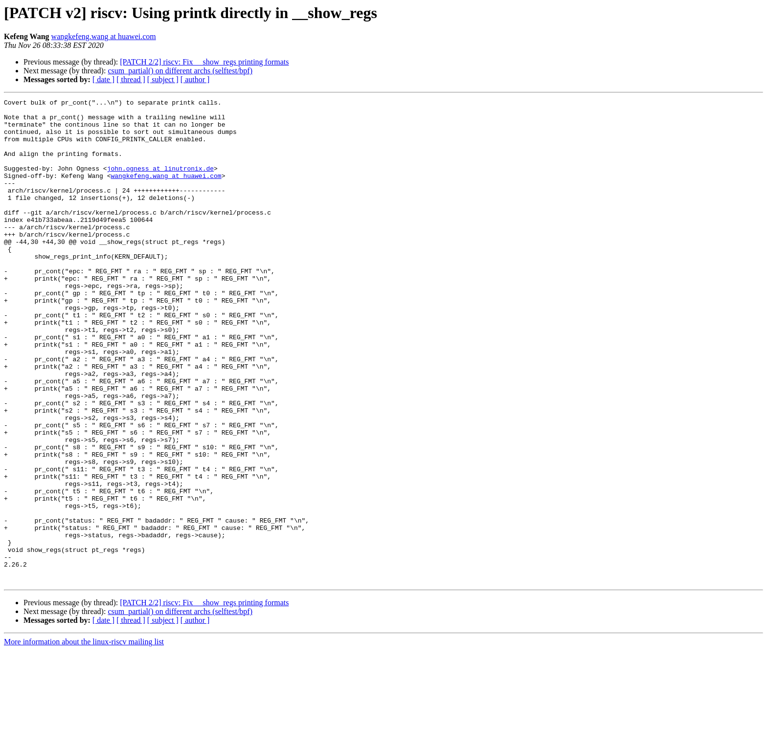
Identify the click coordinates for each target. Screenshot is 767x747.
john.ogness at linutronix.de (160, 182)
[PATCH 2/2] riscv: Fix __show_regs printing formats (204, 62)
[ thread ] (130, 79)
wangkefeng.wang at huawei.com (103, 36)
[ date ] (103, 79)
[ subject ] (163, 79)
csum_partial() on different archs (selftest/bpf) (180, 70)
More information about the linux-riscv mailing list (84, 738)
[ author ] (195, 79)
